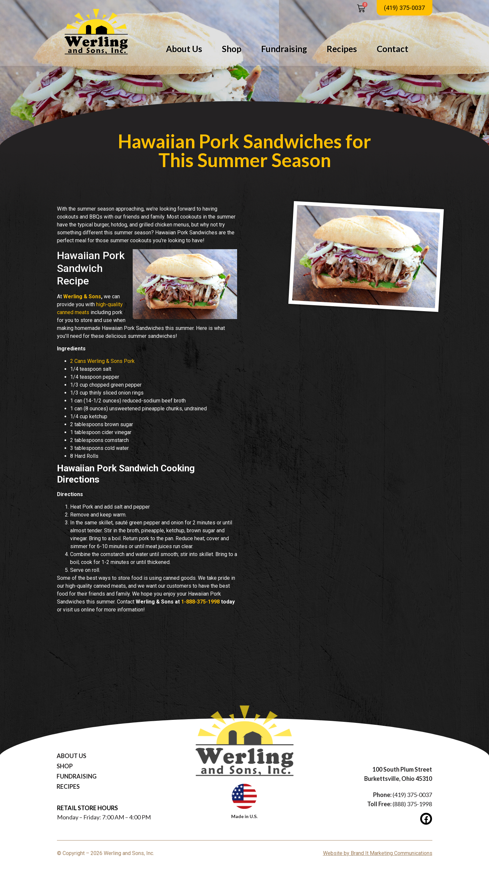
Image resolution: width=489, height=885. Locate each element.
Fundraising (284, 49)
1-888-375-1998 (200, 602)
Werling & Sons (82, 296)
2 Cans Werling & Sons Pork (102, 361)
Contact (392, 49)
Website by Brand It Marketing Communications (377, 853)
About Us (184, 49)
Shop (231, 49)
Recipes (342, 49)
